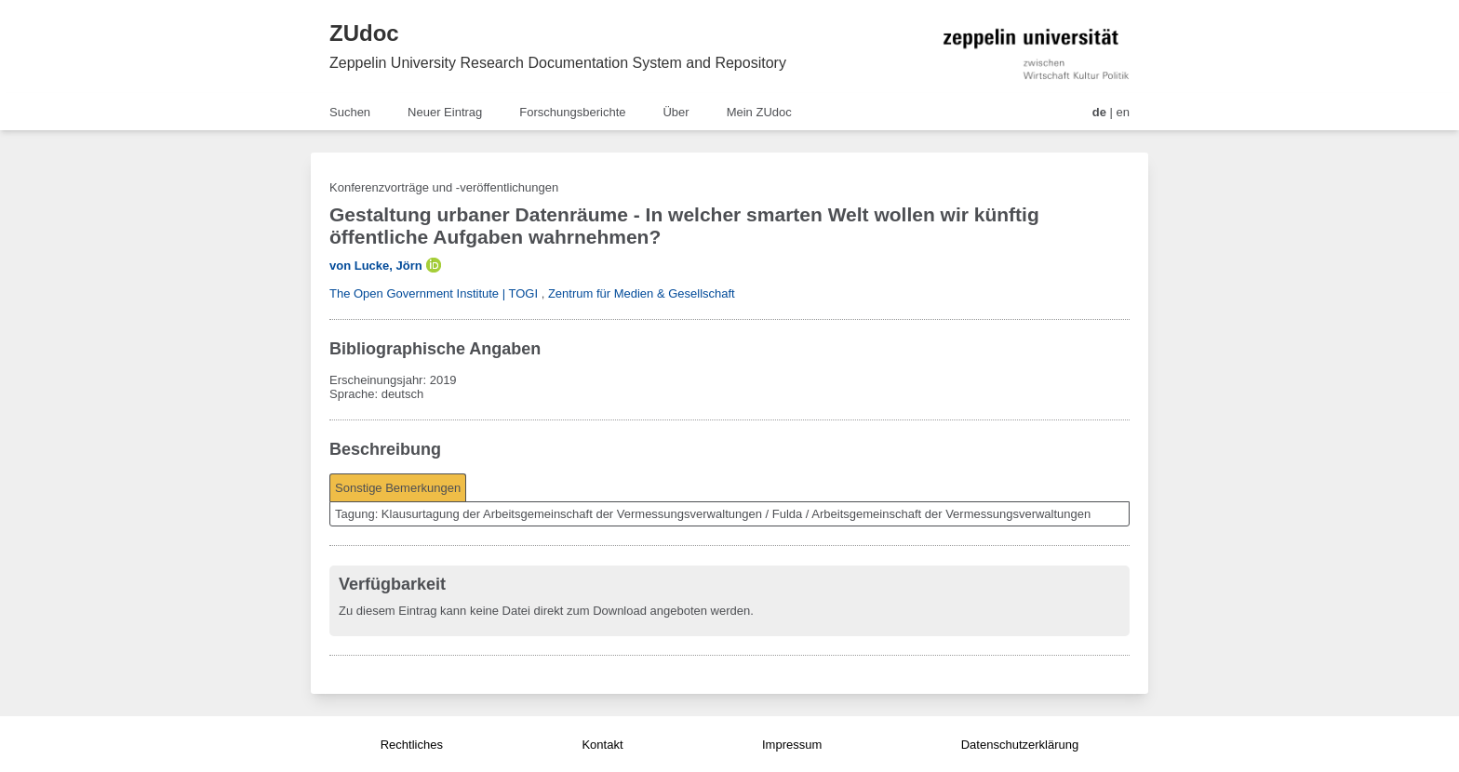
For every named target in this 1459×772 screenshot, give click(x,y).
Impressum (792, 745)
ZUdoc (364, 33)
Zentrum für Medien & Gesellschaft (641, 293)
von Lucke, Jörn (375, 266)
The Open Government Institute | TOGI (433, 293)
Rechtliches (412, 745)
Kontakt (602, 745)
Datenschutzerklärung (1019, 745)
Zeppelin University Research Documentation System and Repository (557, 63)
